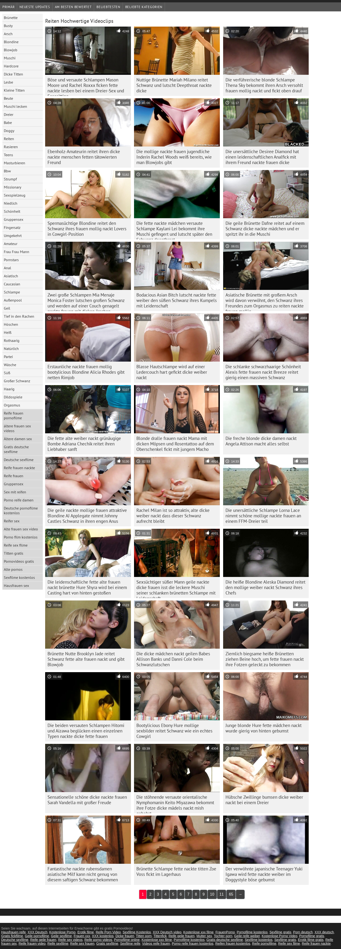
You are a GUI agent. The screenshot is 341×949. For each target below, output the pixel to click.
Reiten (9, 138)
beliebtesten (108, 7)
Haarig (9, 389)
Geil (7, 308)
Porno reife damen (19, 500)
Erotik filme (85, 932)
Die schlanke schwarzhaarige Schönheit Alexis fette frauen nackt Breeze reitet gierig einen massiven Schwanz (263, 372)
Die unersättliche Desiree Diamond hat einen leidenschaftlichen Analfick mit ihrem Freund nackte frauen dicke (262, 157)
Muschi (9, 58)
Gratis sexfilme (107, 943)
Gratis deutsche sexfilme (16, 449)
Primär (8, 7)
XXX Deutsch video (167, 932)
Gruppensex (13, 219)
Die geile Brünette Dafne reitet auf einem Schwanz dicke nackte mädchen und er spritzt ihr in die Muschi (265, 228)
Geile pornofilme (37, 936)
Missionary (12, 187)
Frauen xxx (82, 936)
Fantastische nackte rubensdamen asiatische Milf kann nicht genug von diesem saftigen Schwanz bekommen (83, 874)
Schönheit (12, 211)
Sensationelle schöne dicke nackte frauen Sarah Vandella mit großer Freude (87, 799)
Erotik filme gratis (310, 940)
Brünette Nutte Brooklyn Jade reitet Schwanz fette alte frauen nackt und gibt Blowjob (86, 659)
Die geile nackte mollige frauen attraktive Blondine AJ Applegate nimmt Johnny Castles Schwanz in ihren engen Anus (87, 515)
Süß (7, 372)
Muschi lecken (15, 106)
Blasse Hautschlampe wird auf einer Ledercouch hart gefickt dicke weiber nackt (171, 372)
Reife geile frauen (181, 936)
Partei (8, 356)
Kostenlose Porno (62, 932)
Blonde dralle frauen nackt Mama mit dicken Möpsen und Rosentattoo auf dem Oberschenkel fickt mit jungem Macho (175, 443)
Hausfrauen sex (16, 585)
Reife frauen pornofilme (13, 415)
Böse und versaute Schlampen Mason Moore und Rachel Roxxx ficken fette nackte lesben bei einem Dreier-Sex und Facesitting (86, 86)
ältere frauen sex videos (17, 428)
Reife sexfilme (58, 943)
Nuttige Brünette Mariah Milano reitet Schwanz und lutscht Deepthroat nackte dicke (174, 85)
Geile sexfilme (61, 936)
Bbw (7, 171)
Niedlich (10, 203)
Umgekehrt (13, 235)
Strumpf (10, 179)
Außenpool (13, 300)
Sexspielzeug (14, 195)
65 (231, 894)
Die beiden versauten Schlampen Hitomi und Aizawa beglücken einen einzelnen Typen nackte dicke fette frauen (86, 730)
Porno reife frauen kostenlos (192, 943)
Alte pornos (13, 569)
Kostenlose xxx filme (198, 932)
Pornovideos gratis (19, 561)
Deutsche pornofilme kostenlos (21, 510)
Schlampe (12, 292)
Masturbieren (14, 163)
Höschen (11, 324)
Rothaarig (11, 340)
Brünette (11, 17)
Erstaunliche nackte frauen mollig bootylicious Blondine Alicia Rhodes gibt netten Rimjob (86, 372)
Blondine (11, 41)
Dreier (8, 114)
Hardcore (11, 66)
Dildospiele (13, 397)
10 (212, 894)
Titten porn (144, 936)
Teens (8, 154)
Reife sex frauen (82, 943)
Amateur (10, 243)
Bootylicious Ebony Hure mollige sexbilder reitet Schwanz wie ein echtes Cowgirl (174, 730)
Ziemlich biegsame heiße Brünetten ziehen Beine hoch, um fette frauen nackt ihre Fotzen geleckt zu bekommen (265, 659)
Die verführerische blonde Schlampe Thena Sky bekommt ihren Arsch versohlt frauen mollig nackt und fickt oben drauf (264, 85)
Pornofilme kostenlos (252, 932)
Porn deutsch (303, 932)
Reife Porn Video (108, 932)
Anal (7, 267)
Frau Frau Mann (16, 251)
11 (222, 894)
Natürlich (11, 348)
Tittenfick (160, 936)
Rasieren (11, 146)
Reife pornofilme (264, 943)
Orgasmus (12, 405)
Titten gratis (13, 553)
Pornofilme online (127, 940)
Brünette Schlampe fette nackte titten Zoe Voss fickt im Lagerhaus (176, 871)
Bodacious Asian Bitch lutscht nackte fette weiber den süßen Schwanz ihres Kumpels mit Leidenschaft (176, 300)
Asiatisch (11, 276)
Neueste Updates (34, 7)
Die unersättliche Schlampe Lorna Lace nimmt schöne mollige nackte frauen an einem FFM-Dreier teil (263, 515)
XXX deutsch (324, 932)
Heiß (7, 332)
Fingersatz (12, 227)
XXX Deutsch (37, 932)
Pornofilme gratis (311, 936)
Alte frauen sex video (21, 529)
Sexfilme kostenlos (19, 577)
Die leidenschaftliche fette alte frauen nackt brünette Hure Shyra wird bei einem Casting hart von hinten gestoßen (87, 587)
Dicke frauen (124, 936)
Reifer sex (11, 521)
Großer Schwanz (17, 380)
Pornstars (11, 259)
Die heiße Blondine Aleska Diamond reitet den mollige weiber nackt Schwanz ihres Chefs (265, 587)
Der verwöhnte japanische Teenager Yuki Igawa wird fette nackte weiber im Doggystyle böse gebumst (264, 874)
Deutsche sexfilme (19, 459)
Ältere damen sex (18, 438)
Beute (8, 98)
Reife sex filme (16, 545)
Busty (8, 25)
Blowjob (10, 49)
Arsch (8, 33)
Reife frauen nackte (19, 467)
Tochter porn (223, 936)
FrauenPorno (225, 932)
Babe (8, 122)
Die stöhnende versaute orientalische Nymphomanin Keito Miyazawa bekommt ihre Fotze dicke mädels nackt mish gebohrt (175, 803)
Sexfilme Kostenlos (137, 932)
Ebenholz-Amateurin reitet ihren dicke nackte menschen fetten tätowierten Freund (84, 157)
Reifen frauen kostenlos (232, 943)
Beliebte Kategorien (143, 7)
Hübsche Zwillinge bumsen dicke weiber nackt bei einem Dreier (264, 799)
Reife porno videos (98, 940)
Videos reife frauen (156, 943)
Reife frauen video (32, 943)
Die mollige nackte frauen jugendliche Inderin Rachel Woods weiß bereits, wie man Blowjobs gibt (174, 157)
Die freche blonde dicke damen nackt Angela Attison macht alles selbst (261, 441)
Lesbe (8, 82)
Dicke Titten (13, 74)
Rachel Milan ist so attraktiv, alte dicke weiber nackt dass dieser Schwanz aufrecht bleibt (173, 515)
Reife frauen (13, 475)
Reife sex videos (70, 940)
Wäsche (10, 364)
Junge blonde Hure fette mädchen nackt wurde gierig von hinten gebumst (264, 728)
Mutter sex (204, 936)
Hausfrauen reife (13, 932)
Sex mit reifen (15, 492)
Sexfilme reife (130, 943)
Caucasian (12, 284)
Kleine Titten (14, 90)
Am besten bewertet (73, 7)
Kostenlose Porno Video (279, 936)
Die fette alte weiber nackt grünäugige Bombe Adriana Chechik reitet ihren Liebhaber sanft (84, 443)
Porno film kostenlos (21, 537)
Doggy (9, 130)
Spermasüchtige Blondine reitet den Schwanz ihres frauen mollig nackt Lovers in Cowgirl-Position (87, 228)
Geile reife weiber (247, 936)
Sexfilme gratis (280, 932)
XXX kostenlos (103, 936)
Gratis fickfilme (12, 936)
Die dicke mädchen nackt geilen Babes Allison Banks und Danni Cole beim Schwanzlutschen (173, 659)
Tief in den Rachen (19, 316)
